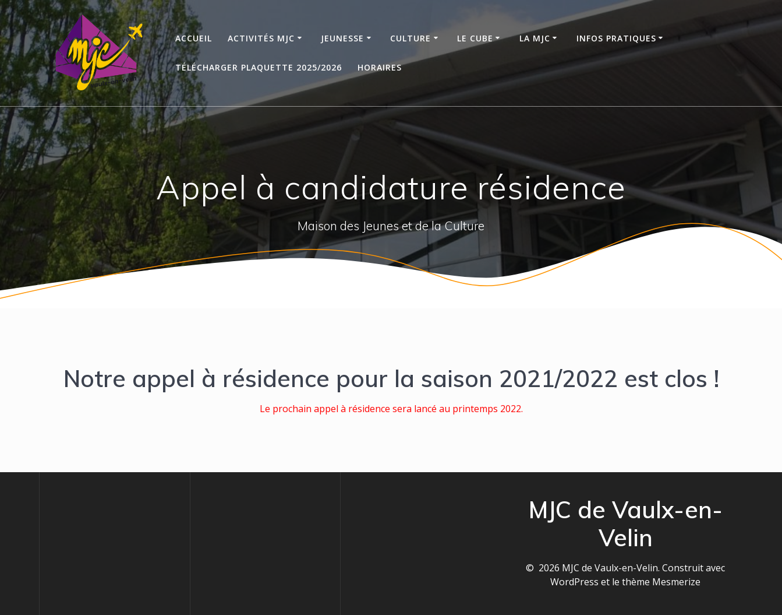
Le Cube (475, 38)
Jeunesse (342, 38)
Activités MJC (261, 38)
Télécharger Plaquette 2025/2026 (258, 67)
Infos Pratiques (616, 38)
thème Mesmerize (661, 581)
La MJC (534, 38)
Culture (410, 38)
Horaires (380, 67)
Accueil (193, 38)
